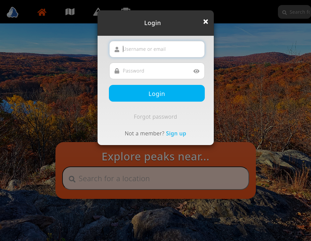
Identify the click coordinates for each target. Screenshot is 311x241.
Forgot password (155, 116)
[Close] (205, 21)
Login (157, 94)
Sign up (176, 133)
